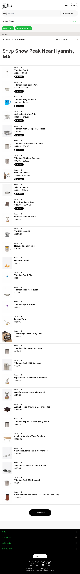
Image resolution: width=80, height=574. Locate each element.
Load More (40, 513)
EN (66, 5)
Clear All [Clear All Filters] (74, 21)
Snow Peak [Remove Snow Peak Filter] (8, 28)
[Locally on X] (49, 563)
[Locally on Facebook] (37, 563)
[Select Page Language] (40, 556)
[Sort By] (67, 39)
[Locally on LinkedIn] (43, 563)
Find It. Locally (70, 13)
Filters (5, 34)
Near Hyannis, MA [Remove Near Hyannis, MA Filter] (24, 28)
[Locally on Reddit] (31, 563)
